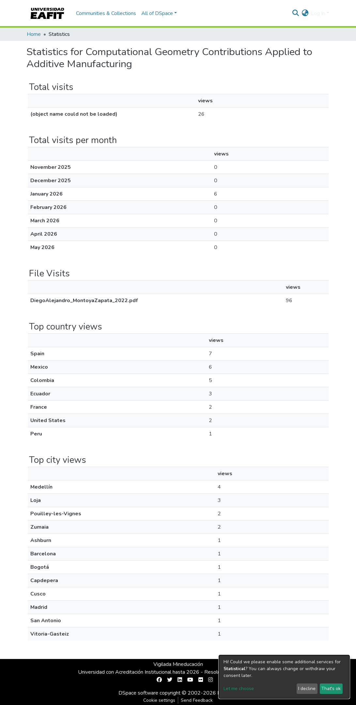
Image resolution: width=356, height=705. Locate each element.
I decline (307, 688)
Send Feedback (197, 700)
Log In (318, 13)
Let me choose (239, 688)
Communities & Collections (106, 13)
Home (34, 34)
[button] (305, 13)
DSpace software (138, 693)
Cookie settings (159, 700)
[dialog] (284, 676)
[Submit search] (295, 13)
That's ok (331, 688)
